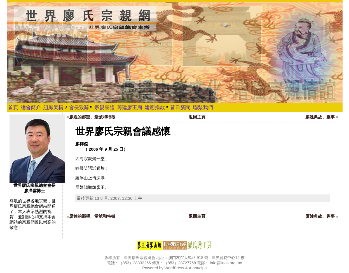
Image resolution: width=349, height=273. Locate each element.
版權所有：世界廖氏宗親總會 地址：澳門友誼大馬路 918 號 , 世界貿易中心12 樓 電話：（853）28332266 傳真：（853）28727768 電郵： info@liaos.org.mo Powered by (174, 262)
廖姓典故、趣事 (320, 116)
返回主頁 (197, 116)
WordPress (174, 268)
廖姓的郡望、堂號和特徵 (92, 116)
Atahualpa (198, 268)
